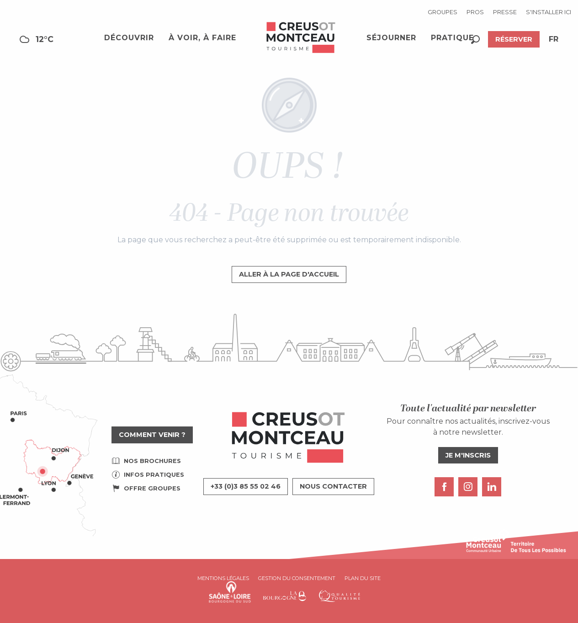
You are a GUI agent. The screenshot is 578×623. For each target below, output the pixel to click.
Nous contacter (333, 486)
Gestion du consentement (296, 578)
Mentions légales (223, 578)
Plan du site (363, 578)
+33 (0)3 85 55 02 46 (246, 486)
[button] (475, 40)
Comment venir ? (152, 435)
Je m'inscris (468, 455)
